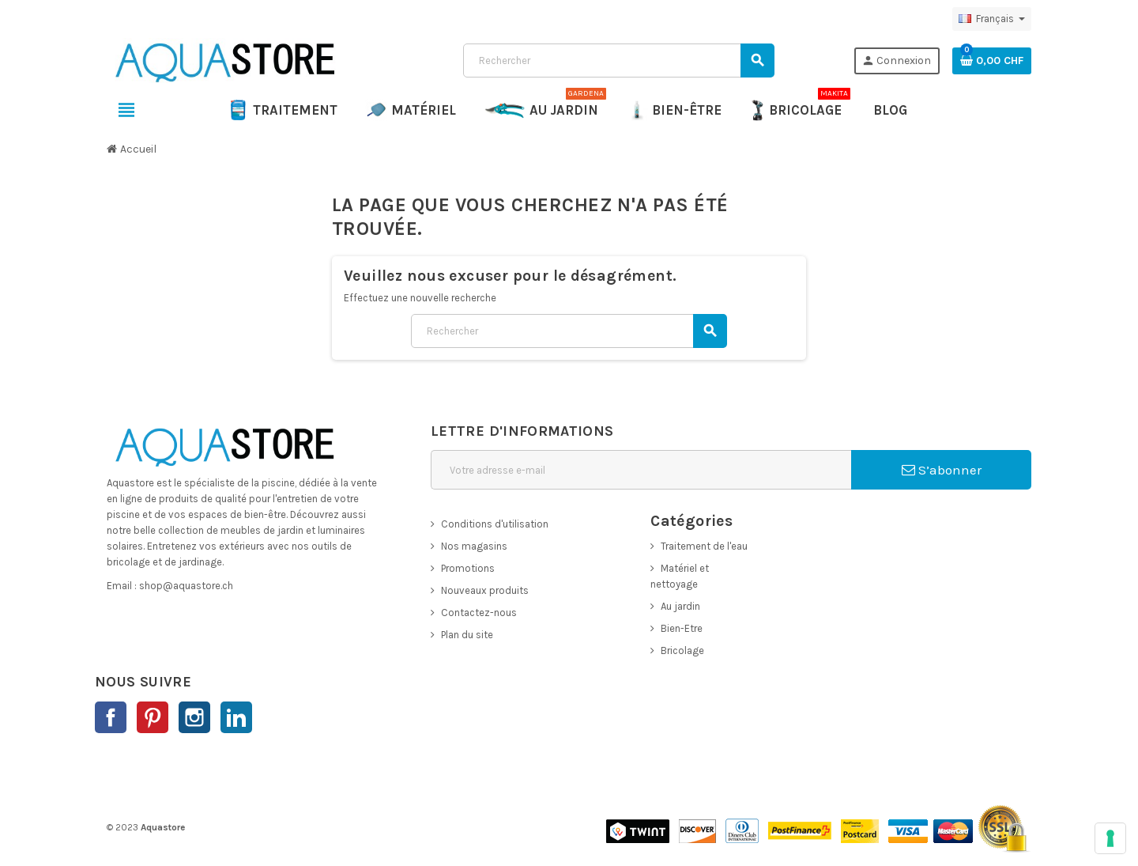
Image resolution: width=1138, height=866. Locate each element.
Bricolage (682, 650)
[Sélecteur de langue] (991, 19)
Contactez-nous (479, 612)
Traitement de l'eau (704, 546)
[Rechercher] (618, 60)
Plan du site (467, 635)
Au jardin (680, 606)
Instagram (194, 717)
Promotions (468, 568)
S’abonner (942, 470)
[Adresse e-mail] (641, 470)
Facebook (110, 717)
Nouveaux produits (485, 590)
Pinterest (152, 717)
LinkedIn (236, 717)
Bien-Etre (682, 628)
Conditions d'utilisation (494, 524)
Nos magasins (474, 546)
